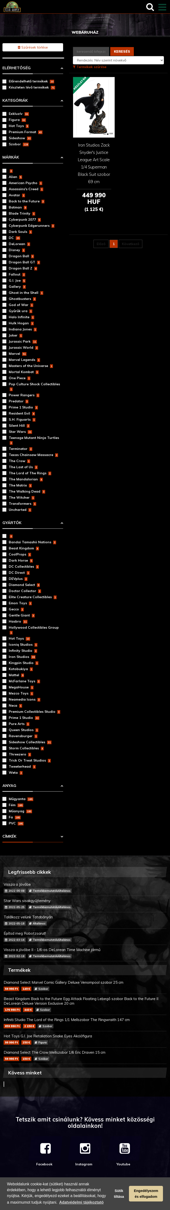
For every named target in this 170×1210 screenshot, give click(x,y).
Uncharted (20, 509)
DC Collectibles (24, 566)
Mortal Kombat (24, 372)
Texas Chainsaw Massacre (33, 455)
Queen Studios (23, 730)
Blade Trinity (22, 213)
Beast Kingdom (24, 548)
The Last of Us (23, 467)
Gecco (16, 609)
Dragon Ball (21, 256)
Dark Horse (21, 560)
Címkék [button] (9, 836)
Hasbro (18, 621)
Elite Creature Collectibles (33, 597)
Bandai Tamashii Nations (32, 542)
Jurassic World (23, 347)
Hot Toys (19, 126)
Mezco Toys (21, 693)
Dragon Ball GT (24, 262)
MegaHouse (21, 687)
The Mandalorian (26, 479)
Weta (16, 772)
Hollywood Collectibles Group (34, 630)
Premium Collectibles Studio (34, 711)
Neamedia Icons (24, 699)
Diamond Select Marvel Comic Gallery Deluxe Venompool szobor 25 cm (85, 985)
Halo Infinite (21, 317)
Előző (101, 244)
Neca (15, 705)
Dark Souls (20, 231)
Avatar (17, 195)
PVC (16, 823)
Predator (18, 401)
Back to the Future (26, 201)
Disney (17, 250)
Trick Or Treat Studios (30, 760)
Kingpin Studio (23, 663)
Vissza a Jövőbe (85, 887)
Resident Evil (22, 413)
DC (14, 238)
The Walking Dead (27, 491)
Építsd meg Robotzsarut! (85, 936)
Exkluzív (19, 113)
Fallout (17, 274)
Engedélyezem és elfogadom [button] (146, 1194)
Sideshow (20, 138)
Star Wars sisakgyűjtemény (85, 903)
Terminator (20, 448)
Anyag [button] (9, 785)
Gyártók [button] (11, 522)
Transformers (22, 503)
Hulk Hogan (21, 323)
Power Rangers (24, 395)
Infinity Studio (23, 650)
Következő (130, 244)
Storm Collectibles (26, 748)
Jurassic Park (23, 341)
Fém (16, 805)
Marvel (17, 353)
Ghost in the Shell (26, 292)
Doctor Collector (25, 591)
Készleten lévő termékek (32, 87)
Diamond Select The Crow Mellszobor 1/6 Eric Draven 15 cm (85, 1055)
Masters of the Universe (31, 366)
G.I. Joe (17, 280)
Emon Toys (20, 603)
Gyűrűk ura (20, 311)
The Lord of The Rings (30, 473)
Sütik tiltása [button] (119, 1194)
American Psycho (25, 183)
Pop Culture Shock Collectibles (34, 386)
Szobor (19, 144)
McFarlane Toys (24, 681)
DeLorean (19, 244)
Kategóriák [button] (15, 100)
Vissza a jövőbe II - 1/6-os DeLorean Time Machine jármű (85, 952)
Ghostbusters (22, 299)
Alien (15, 177)
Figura (17, 120)
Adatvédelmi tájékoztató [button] (81, 1202)
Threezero (20, 754)
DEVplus (18, 578)
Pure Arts (19, 724)
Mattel (16, 675)
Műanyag (20, 811)
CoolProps (20, 554)
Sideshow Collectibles (30, 742)
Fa (15, 817)
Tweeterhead (22, 766)
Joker (15, 335)
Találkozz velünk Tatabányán (85, 920)
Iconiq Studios (23, 644)
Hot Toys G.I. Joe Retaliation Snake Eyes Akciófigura (85, 1039)
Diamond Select (24, 585)
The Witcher (21, 497)
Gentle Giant (22, 615)
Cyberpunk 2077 (25, 219)
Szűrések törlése (33, 47)
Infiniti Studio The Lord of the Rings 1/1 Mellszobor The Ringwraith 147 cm (85, 1022)
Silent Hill (19, 425)
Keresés (122, 51)
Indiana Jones (23, 329)
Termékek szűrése (89, 67)
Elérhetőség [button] (16, 67)
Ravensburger (23, 736)
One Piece (19, 378)
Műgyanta (21, 799)
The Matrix (20, 485)
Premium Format (25, 132)
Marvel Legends (24, 359)
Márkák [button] (10, 157)
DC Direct (19, 572)
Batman (18, 207)
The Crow (19, 461)
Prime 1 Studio (23, 407)
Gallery (17, 286)
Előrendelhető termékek (31, 81)
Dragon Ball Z (23, 268)
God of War (21, 305)
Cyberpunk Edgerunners (31, 225)
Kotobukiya (21, 669)
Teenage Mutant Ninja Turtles (34, 440)
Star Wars (20, 431)
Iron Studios (22, 657)
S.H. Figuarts (22, 419)
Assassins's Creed (26, 189)
